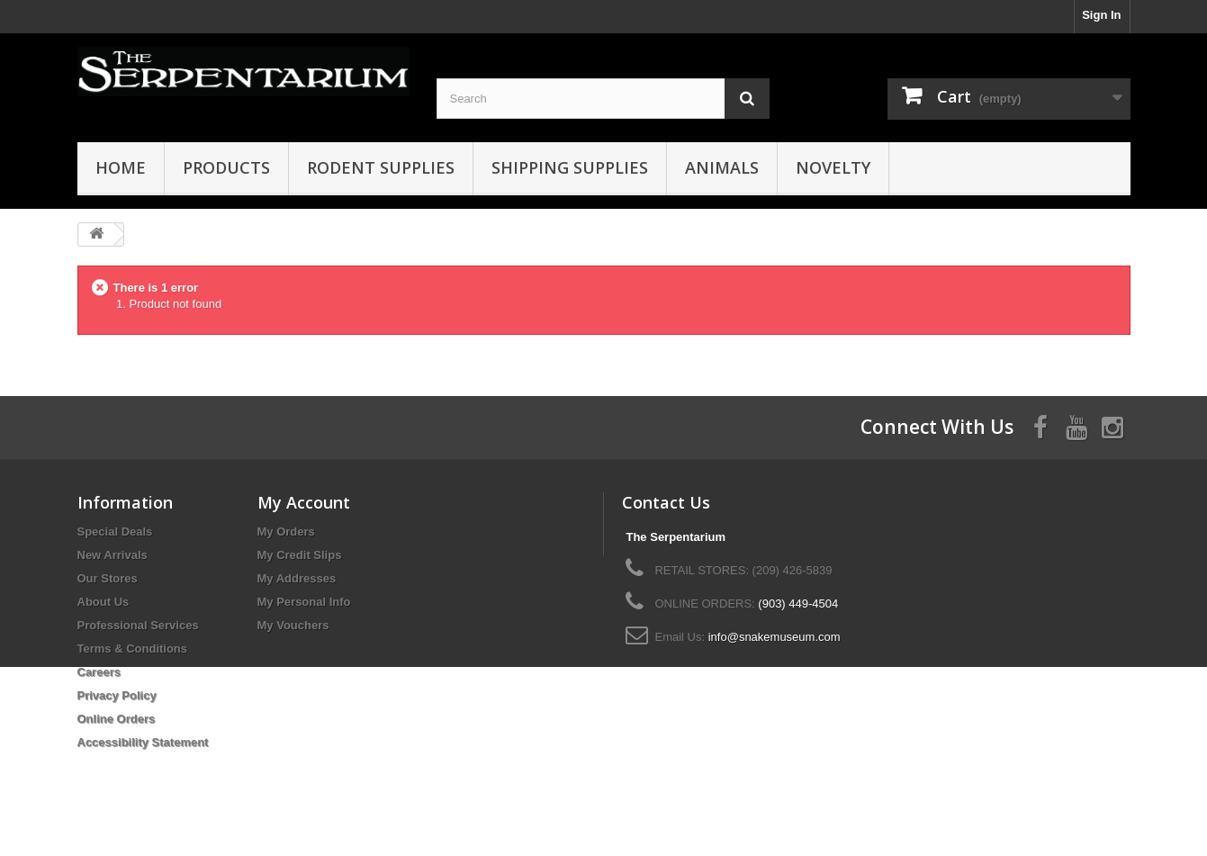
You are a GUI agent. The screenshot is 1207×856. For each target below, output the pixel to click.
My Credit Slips (299, 555)
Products (226, 167)
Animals (722, 167)
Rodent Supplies (381, 167)
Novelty (833, 167)
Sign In (1101, 15)
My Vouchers (293, 625)
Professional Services (138, 625)
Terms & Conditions (132, 648)
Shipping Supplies (569, 167)
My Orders (286, 531)
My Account (303, 502)
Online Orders (116, 718)
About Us (103, 601)
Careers (99, 672)
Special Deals (115, 531)
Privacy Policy (117, 695)
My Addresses (297, 578)
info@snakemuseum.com (774, 637)
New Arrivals (112, 555)
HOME (120, 167)
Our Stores (107, 578)
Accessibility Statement (143, 742)
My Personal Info (304, 601)
